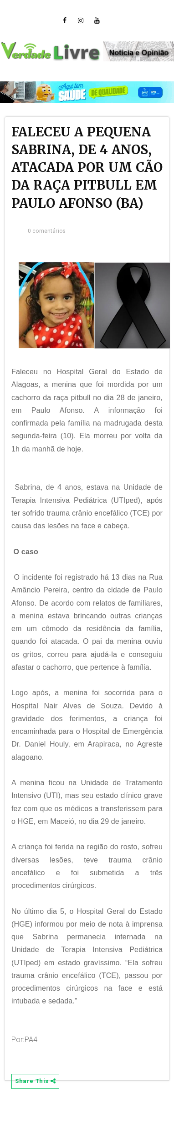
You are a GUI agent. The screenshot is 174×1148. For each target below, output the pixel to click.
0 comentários (47, 231)
